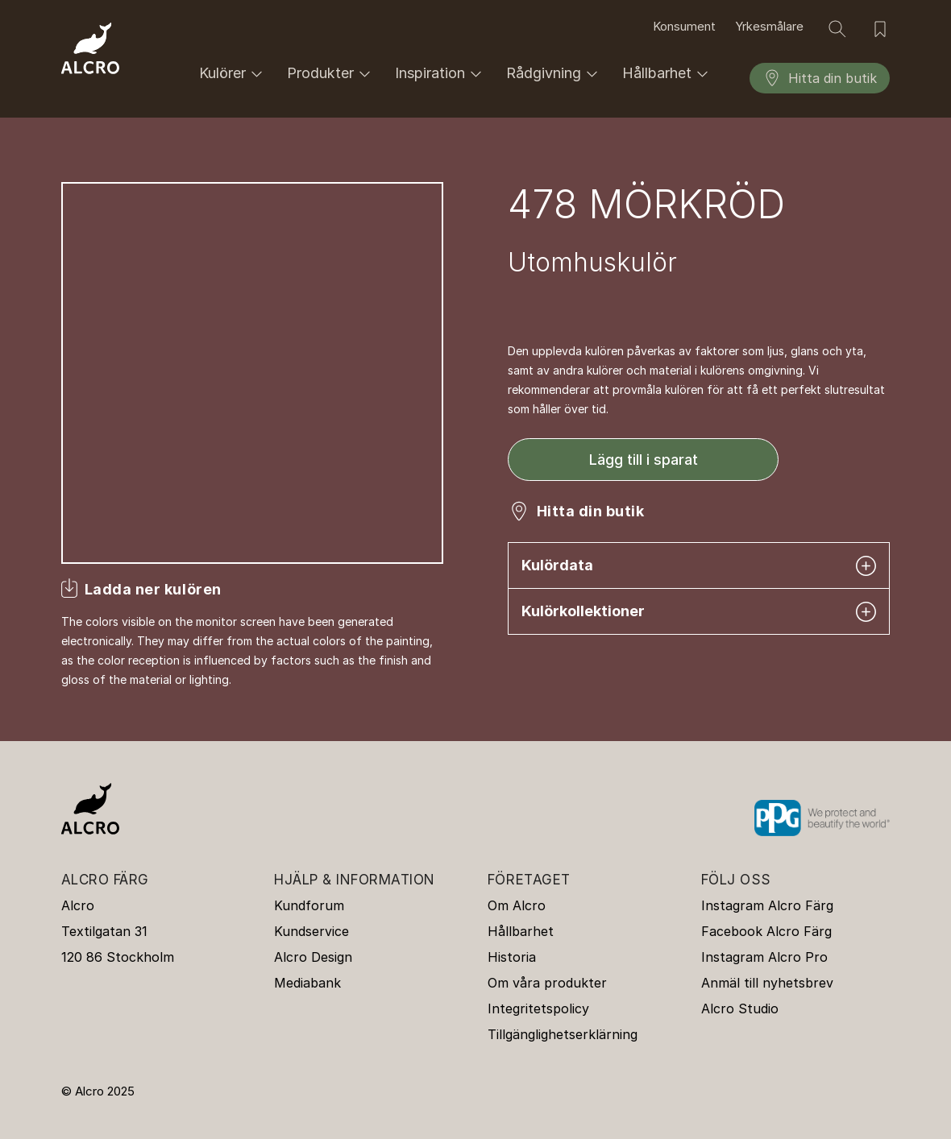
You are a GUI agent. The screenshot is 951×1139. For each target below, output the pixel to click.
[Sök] (837, 29)
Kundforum (309, 905)
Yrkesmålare (769, 26)
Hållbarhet (667, 74)
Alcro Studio (740, 1008)
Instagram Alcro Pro (764, 957)
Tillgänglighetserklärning (562, 1034)
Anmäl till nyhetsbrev (767, 983)
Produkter (331, 74)
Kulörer (233, 74)
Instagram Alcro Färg (767, 905)
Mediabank (307, 983)
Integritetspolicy (538, 1008)
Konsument (684, 26)
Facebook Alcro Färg (766, 931)
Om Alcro (517, 905)
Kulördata (698, 566)
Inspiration (441, 74)
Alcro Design (313, 957)
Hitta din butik (819, 78)
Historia (512, 957)
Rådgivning (554, 74)
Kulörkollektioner (698, 612)
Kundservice (311, 931)
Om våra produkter (547, 983)
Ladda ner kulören (153, 589)
